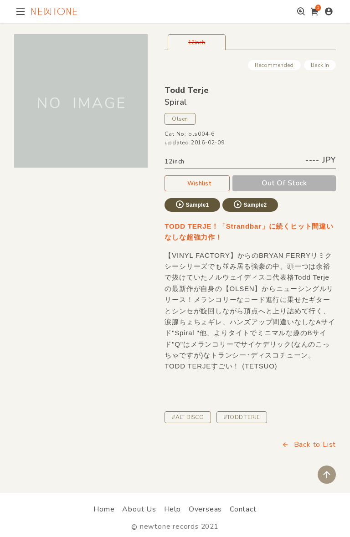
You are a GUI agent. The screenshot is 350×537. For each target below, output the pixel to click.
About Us (139, 509)
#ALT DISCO (187, 417)
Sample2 (250, 204)
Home (103, 509)
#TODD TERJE (242, 417)
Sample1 (192, 204)
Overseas (205, 509)
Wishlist (197, 183)
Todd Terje (187, 90)
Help (172, 509)
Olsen (180, 119)
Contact (243, 509)
